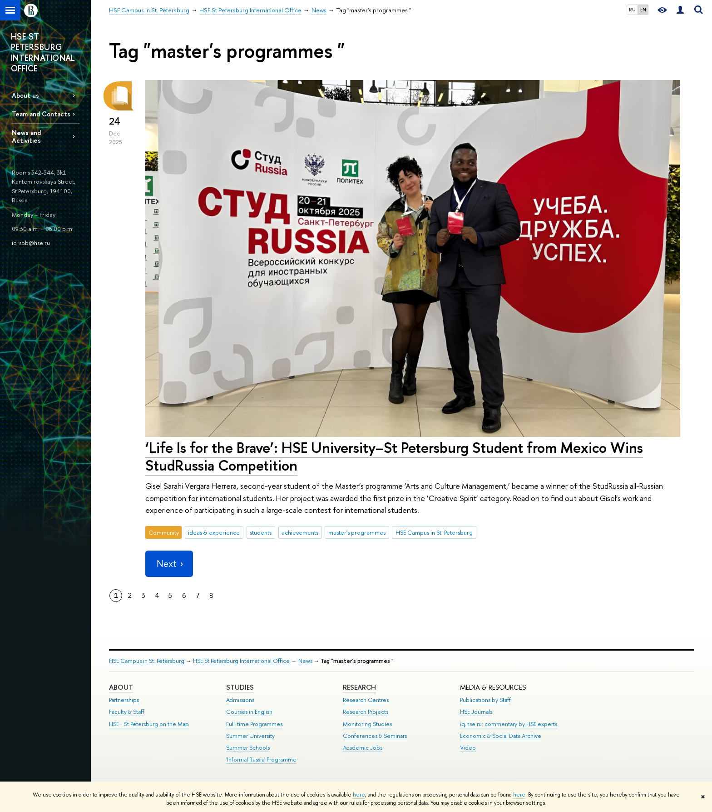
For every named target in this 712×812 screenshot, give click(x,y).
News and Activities (26, 136)
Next (169, 563)
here (359, 794)
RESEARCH (359, 687)
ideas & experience (214, 532)
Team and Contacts (41, 114)
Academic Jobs (362, 748)
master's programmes (357, 532)
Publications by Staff (485, 700)
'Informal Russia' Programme (261, 759)
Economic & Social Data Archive (500, 736)
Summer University (250, 736)
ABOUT (121, 687)
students (261, 532)
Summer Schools (248, 748)
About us (25, 95)
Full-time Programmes (254, 724)
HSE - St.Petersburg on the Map (149, 724)
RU (632, 9)
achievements (300, 532)
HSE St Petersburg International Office (241, 661)
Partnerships (124, 700)
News (305, 661)
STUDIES (240, 687)
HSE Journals (476, 712)
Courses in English (249, 712)
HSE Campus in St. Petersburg (434, 532)
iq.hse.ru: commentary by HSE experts (508, 724)
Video (468, 748)
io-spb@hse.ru (31, 243)
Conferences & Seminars (375, 736)
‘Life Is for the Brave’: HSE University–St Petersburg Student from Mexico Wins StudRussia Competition (394, 456)
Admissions (240, 700)
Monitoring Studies (367, 724)
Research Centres (366, 700)
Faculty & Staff (126, 712)
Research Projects (365, 712)
